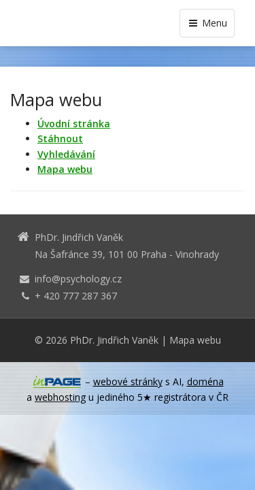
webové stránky (128, 381)
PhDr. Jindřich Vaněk (114, 339)
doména (205, 381)
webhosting (60, 397)
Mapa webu (195, 339)
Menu (207, 22)
